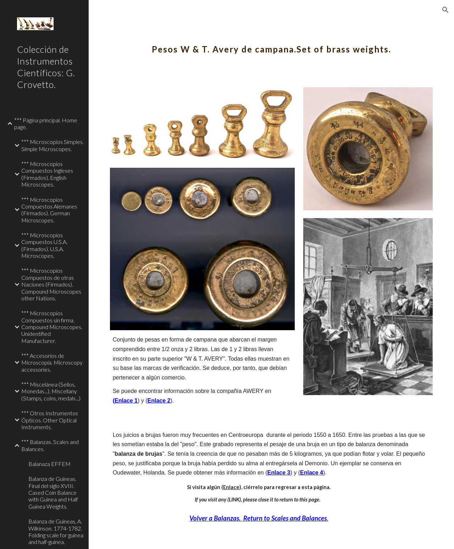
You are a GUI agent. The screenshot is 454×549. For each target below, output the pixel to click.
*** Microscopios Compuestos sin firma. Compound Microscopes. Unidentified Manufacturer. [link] (51, 327)
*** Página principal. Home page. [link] (45, 123)
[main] (271, 44)
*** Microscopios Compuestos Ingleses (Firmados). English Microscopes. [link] (47, 174)
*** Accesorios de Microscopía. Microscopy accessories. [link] (52, 362)
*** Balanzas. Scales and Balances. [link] (50, 445)
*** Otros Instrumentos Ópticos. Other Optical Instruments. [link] (49, 420)
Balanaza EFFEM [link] (49, 463)
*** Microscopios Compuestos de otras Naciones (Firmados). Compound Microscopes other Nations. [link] (51, 284)
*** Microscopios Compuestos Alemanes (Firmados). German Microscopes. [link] (49, 209)
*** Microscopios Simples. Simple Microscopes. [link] (52, 145)
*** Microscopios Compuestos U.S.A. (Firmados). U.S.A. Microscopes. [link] (44, 245)
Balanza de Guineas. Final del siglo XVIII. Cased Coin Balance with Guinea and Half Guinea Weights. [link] (53, 492)
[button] (445, 9)
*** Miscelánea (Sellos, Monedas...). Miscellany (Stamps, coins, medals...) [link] (51, 391)
